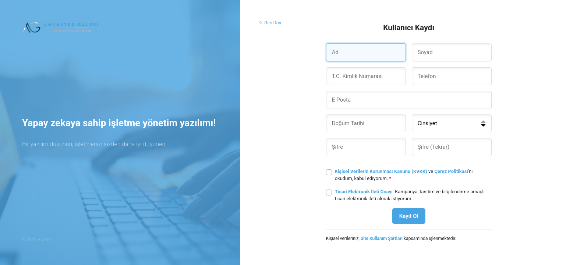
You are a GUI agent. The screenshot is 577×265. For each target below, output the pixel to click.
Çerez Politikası (451, 171)
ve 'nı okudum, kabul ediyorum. (404, 175)
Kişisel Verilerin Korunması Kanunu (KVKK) (381, 171)
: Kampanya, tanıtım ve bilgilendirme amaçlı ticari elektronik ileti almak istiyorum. (410, 195)
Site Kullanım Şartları (382, 238)
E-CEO (44, 239)
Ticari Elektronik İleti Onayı (364, 191)
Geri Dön (270, 22)
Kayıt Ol (408, 216)
